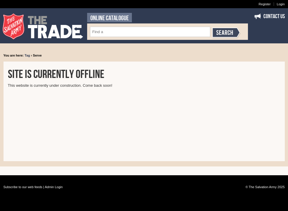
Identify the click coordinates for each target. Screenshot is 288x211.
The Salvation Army (263, 187)
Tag (27, 55)
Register (265, 4)
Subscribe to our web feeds (23, 187)
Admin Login (54, 187)
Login (281, 4)
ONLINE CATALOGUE (109, 18)
